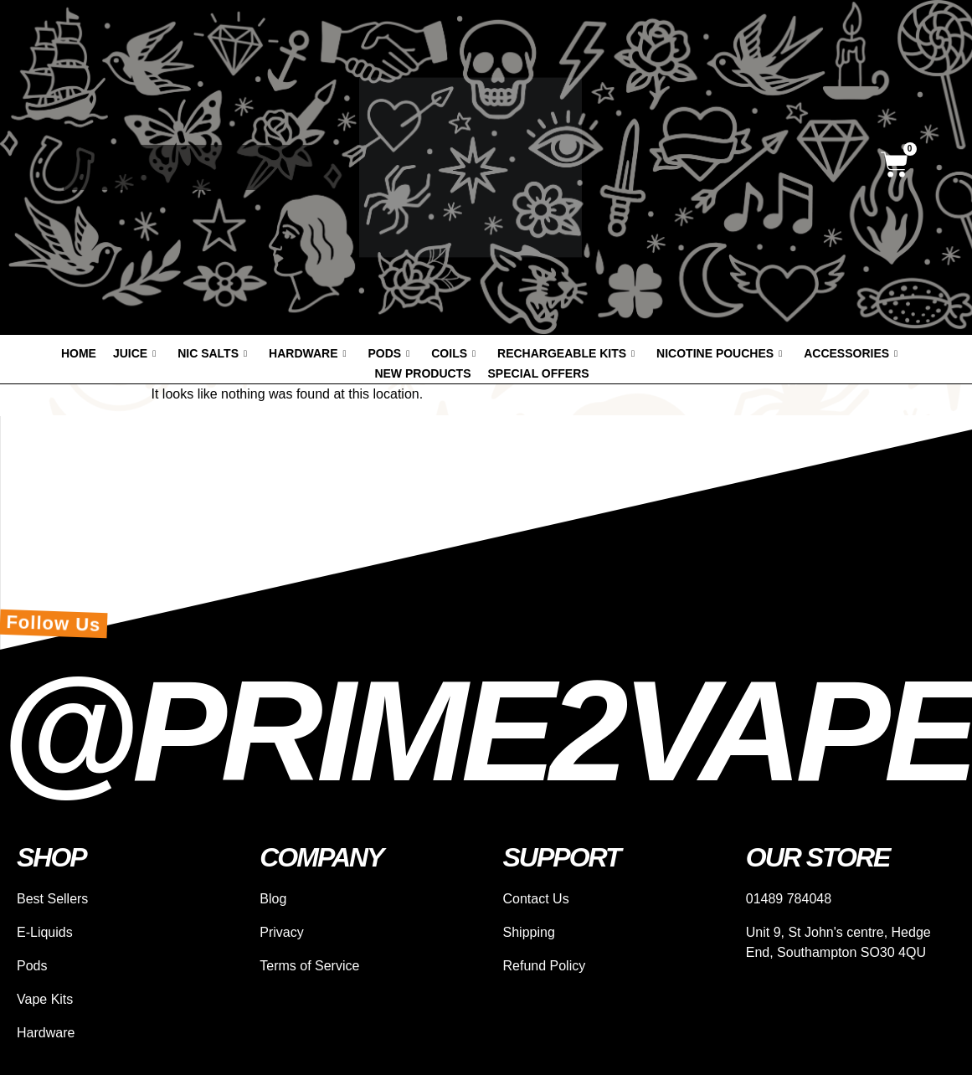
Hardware (307, 353)
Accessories (850, 353)
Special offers (538, 373)
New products (422, 373)
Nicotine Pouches (719, 353)
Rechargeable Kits (566, 353)
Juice (134, 353)
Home (78, 353)
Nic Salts (212, 353)
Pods (389, 353)
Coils (453, 353)
